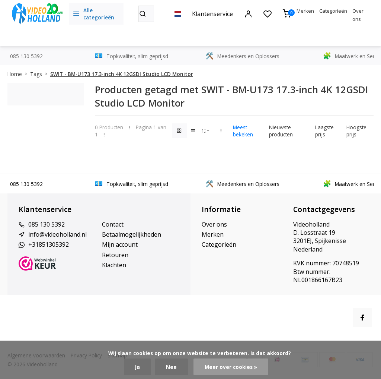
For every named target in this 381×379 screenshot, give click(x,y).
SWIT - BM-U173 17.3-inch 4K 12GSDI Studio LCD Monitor (121, 74)
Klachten (114, 265)
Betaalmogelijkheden (131, 234)
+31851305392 (48, 244)
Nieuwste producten (281, 131)
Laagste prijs (324, 131)
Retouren (115, 255)
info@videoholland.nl (57, 234)
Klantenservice (212, 14)
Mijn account (120, 244)
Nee (171, 366)
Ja (137, 366)
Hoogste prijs (356, 131)
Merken (305, 10)
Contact (113, 224)
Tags (40, 74)
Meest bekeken (243, 131)
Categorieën (333, 10)
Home (18, 74)
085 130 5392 (46, 224)
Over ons (214, 224)
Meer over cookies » (231, 366)
